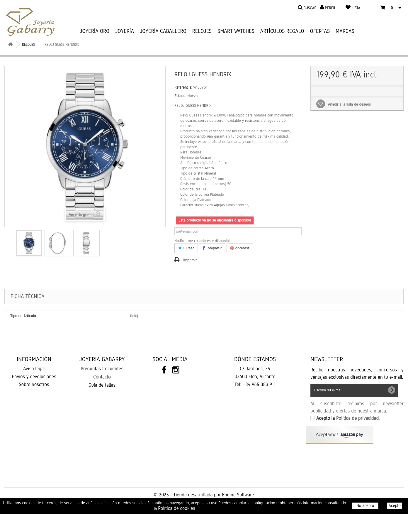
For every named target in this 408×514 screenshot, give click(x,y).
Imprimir (190, 260)
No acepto (365, 505)
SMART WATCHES (235, 31)
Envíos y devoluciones (34, 376)
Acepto (395, 505)
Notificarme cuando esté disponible (203, 241)
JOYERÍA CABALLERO (163, 31)
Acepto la (347, 418)
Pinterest (239, 248)
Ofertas (320, 31)
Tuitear (186, 248)
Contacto (101, 377)
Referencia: (183, 87)
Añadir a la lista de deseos (349, 104)
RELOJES (202, 31)
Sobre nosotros (34, 384)
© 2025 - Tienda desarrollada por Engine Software (204, 495)
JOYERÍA (124, 31)
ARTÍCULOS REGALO (282, 31)
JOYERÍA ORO (94, 31)
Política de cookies (176, 508)
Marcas (345, 31)
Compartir (212, 248)
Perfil (330, 8)
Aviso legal (34, 368)
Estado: (180, 96)
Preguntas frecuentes (102, 368)
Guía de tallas (102, 385)
